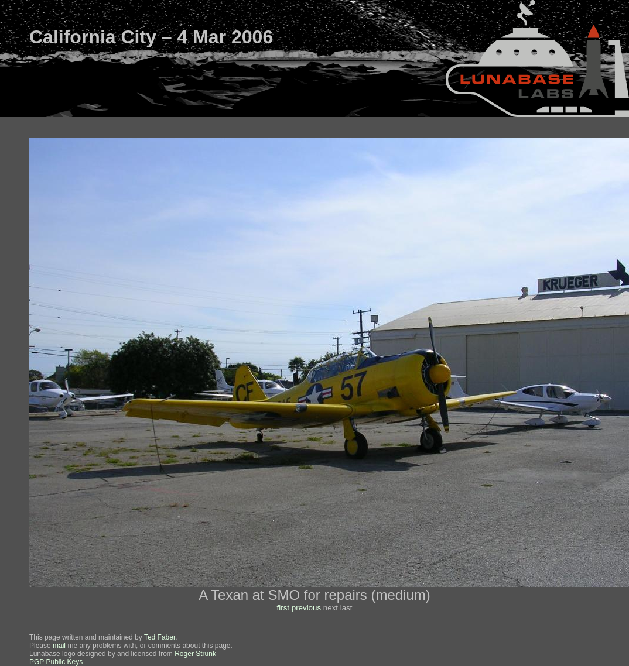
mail (59, 645)
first (283, 607)
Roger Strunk (195, 654)
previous (306, 607)
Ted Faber (159, 637)
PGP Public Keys (56, 662)
